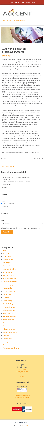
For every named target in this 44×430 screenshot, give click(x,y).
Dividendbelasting (8, 275)
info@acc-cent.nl (19, 20)
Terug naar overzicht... (8, 167)
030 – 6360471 (7, 20)
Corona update (7, 272)
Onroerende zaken (8, 313)
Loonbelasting (7, 301)
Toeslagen (6, 342)
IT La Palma (26, 426)
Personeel (6, 323)
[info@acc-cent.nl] (29, 2)
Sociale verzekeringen (10, 332)
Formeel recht (7, 288)
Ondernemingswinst (9, 310)
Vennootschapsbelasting (11, 348)
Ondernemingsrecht (9, 307)
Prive (4, 326)
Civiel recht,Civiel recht (10, 269)
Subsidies (6, 335)
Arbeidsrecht (14, 56)
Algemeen (6, 253)
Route (22, 376)
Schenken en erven (9, 329)
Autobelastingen (8, 259)
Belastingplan (7, 263)
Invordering (6, 297)
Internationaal (7, 294)
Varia (4, 345)
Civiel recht (6, 266)
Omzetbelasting (8, 304)
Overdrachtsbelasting (9, 316)
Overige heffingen (8, 320)
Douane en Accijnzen (9, 278)
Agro (4, 250)
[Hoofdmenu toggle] (39, 15)
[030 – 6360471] (14, 2)
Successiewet (7, 339)
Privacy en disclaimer (22, 397)
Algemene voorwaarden (22, 395)
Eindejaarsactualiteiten (10, 282)
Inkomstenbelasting (9, 291)
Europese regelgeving (9, 285)
